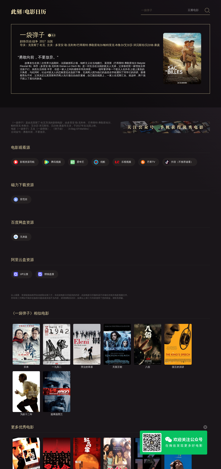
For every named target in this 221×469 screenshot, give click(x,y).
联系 (122, 456)
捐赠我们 (187, 456)
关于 (110, 456)
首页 (99, 456)
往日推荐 (154, 456)
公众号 (202, 456)
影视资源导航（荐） (78, 456)
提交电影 (137, 456)
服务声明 (170, 456)
